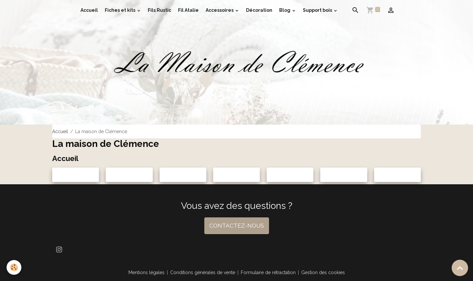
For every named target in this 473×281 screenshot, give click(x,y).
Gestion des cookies (323, 272)
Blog (285, 10)
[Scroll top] (460, 268)
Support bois (318, 10)
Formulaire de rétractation (268, 272)
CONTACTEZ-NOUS (236, 225)
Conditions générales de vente (202, 272)
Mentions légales (146, 272)
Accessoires (220, 10)
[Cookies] (14, 267)
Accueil (89, 10)
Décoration (259, 10)
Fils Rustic (159, 10)
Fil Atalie (188, 10)
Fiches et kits (120, 10)
